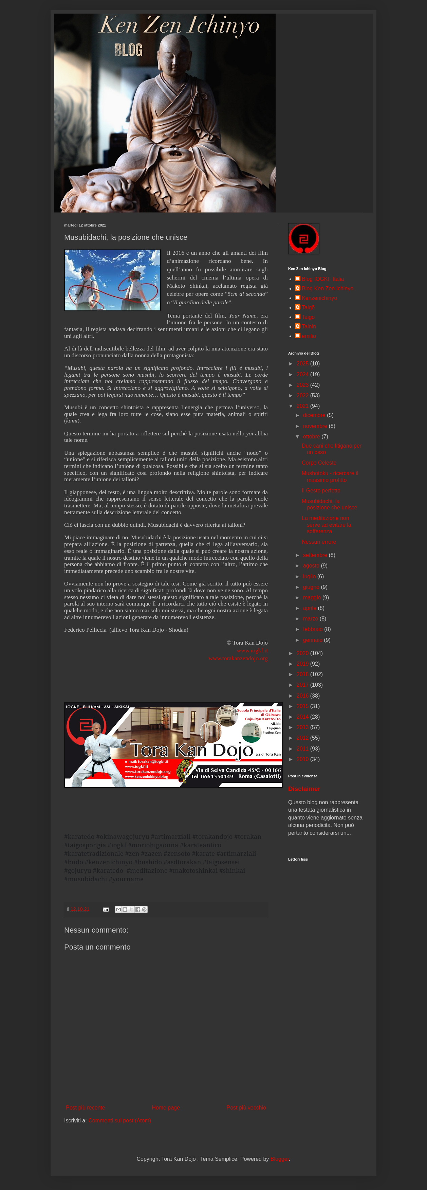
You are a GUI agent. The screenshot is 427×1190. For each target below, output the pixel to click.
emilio (309, 336)
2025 (303, 363)
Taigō (308, 307)
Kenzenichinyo (319, 298)
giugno (312, 587)
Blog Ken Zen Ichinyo (327, 288)
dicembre (315, 415)
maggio (312, 597)
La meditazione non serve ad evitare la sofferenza (326, 524)
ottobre (312, 436)
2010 (303, 759)
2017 (303, 685)
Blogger (280, 1159)
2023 (303, 385)
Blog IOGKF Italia (323, 279)
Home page (166, 1108)
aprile (310, 608)
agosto (312, 566)
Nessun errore (319, 542)
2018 (303, 674)
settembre (316, 555)
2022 (303, 395)
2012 (303, 738)
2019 (303, 664)
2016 (303, 696)
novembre (316, 426)
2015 (303, 706)
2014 (303, 717)
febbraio (313, 629)
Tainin (309, 326)
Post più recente (85, 1108)
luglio (310, 576)
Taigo (308, 317)
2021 (303, 406)
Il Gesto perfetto (321, 490)
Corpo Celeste (319, 463)
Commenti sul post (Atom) (119, 1120)
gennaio (313, 640)
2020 (303, 653)
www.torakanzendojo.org (238, 658)
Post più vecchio (246, 1108)
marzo (311, 618)
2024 (303, 374)
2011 (303, 749)
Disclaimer (304, 788)
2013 (303, 727)
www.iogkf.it (252, 650)
